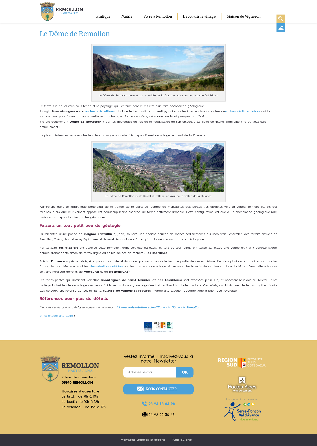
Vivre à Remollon (158, 16)
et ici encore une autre (56, 315)
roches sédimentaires (242, 111)
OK (185, 372)
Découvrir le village (199, 16)
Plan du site (182, 439)
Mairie (127, 16)
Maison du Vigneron (243, 16)
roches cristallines (100, 111)
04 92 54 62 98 (161, 404)
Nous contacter (161, 389)
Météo (280, 27)
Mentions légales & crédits (143, 439)
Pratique (103, 16)
